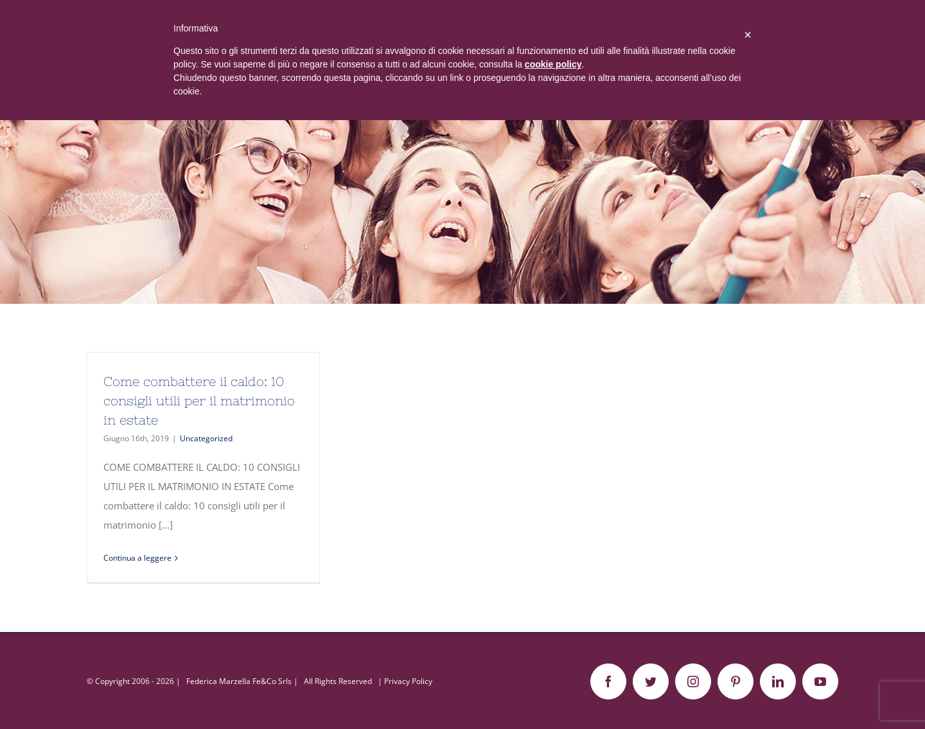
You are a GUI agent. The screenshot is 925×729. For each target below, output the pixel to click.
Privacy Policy (408, 681)
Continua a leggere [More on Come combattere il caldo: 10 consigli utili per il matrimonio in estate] (137, 557)
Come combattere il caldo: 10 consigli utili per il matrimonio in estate (199, 400)
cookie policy (553, 64)
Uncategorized (206, 438)
